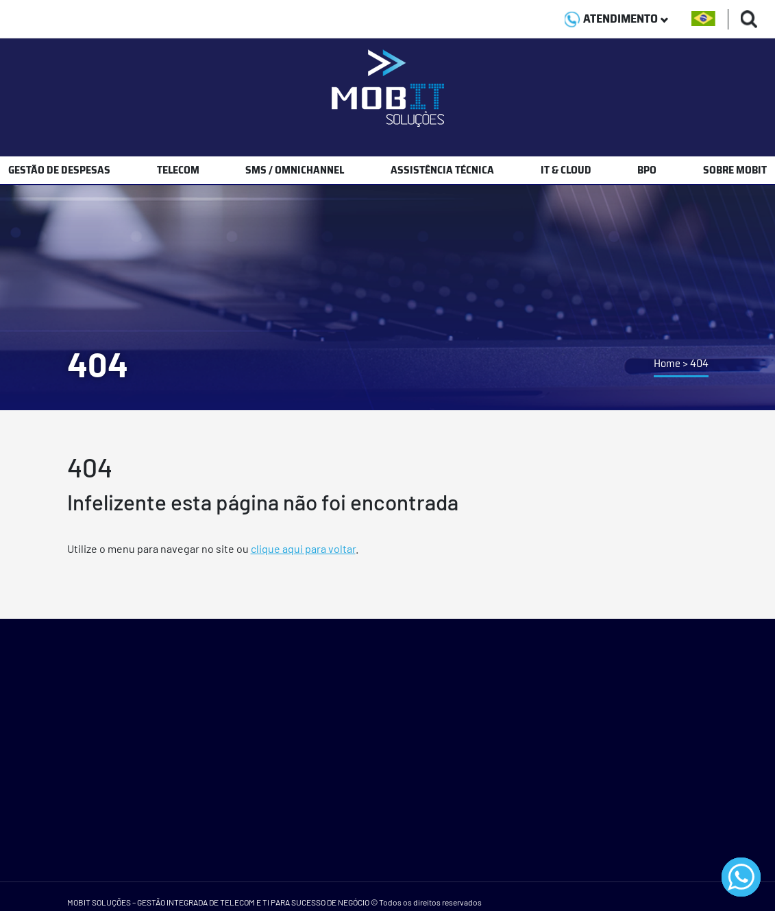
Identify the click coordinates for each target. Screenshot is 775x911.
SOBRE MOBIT (735, 169)
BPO (646, 169)
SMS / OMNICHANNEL (294, 169)
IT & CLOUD (566, 169)
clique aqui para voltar (303, 548)
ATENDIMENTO (616, 18)
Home (667, 363)
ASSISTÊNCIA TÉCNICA (442, 169)
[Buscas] (749, 19)
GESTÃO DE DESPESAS (59, 169)
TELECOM (178, 169)
